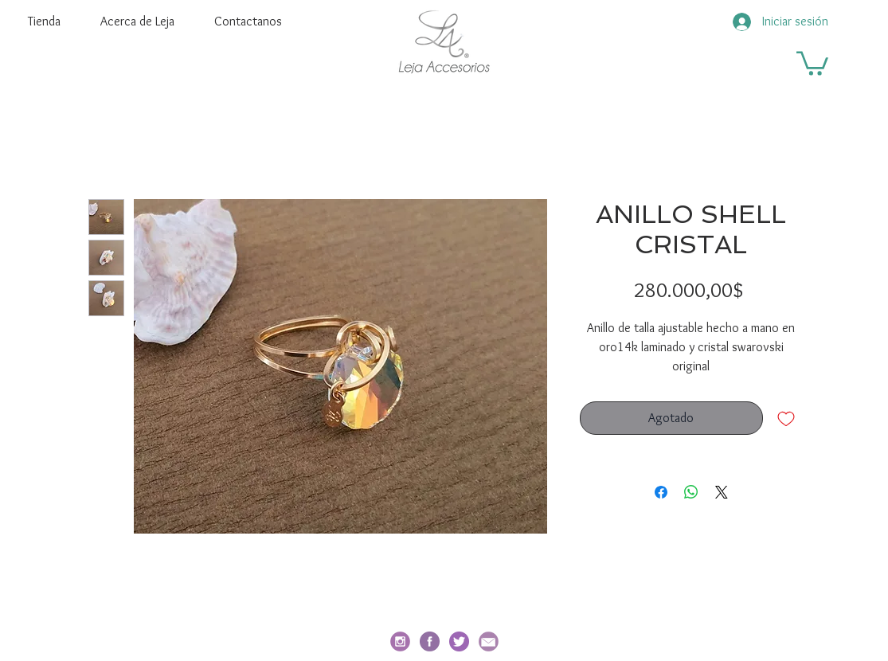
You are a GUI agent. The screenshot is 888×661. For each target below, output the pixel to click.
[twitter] (459, 641)
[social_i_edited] (400, 641)
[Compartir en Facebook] (661, 492)
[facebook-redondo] (430, 641)
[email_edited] (489, 641)
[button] (812, 62)
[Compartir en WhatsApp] (691, 492)
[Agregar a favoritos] (786, 418)
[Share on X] (721, 492)
